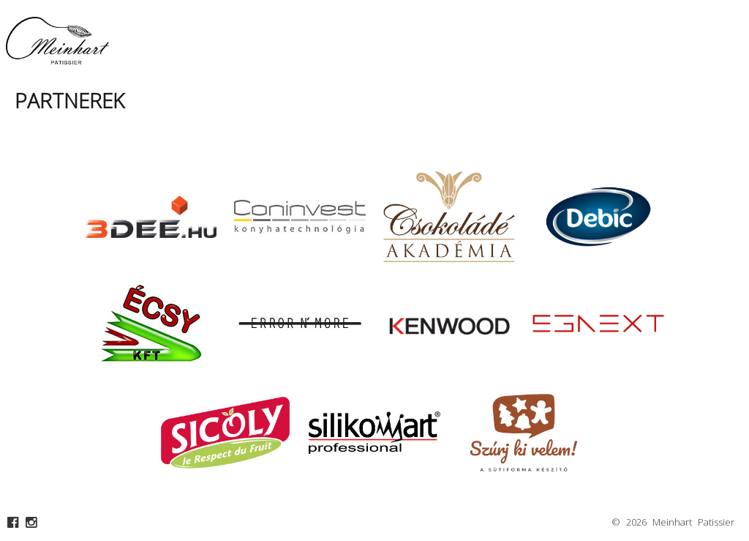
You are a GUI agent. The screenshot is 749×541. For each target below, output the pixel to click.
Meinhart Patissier (693, 522)
